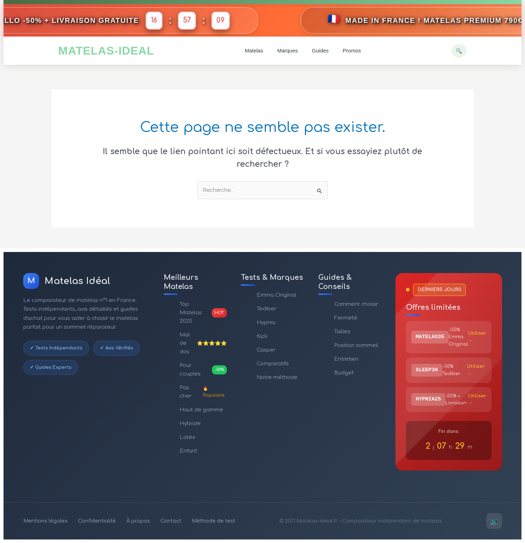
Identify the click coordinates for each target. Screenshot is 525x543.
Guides (320, 50)
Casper (266, 350)
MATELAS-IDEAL (106, 50)
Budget (344, 373)
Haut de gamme (201, 410)
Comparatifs (273, 364)
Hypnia (266, 323)
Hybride (190, 424)
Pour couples (203, 369)
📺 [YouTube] (494, 520)
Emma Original (276, 295)
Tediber (266, 309)
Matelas (254, 50)
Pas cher (203, 392)
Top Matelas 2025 (203, 312)
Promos (352, 50)
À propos (138, 521)
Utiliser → (477, 337)
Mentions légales (45, 521)
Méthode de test (213, 521)
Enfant (188, 451)
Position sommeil (356, 345)
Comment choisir (356, 304)
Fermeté (345, 318)
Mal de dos (203, 343)
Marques (287, 50)
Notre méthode (277, 377)
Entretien (346, 359)
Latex (187, 437)
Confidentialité (97, 521)
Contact (171, 521)
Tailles (342, 332)
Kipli (262, 336)
